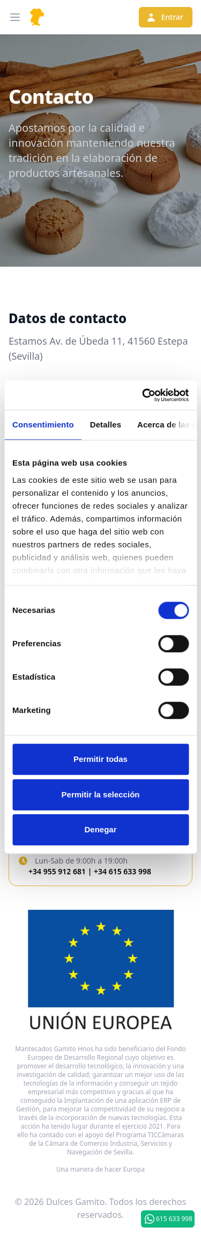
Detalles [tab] (105, 424)
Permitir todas (100, 759)
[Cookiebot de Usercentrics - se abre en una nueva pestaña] (143, 395)
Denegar (100, 829)
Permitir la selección (101, 794)
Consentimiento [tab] (43, 424)
